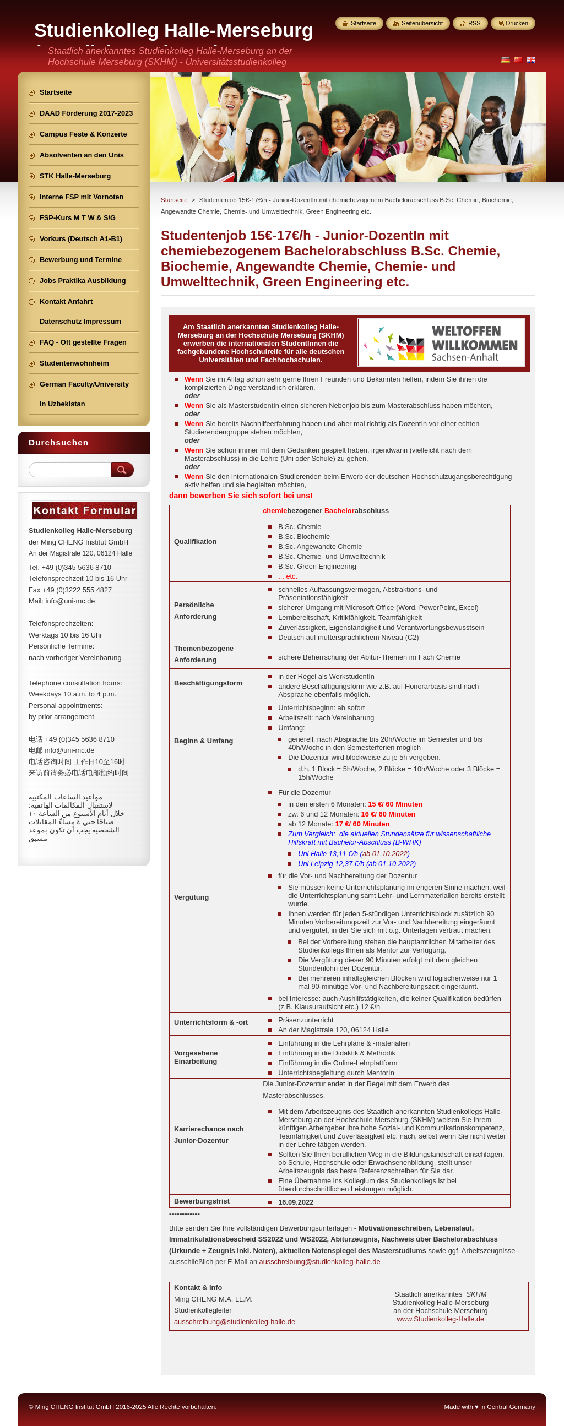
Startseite (174, 200)
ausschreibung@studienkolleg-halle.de (320, 1262)
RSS (474, 23)
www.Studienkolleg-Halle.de (441, 1319)
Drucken (517, 23)
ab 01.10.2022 (385, 854)
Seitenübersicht (422, 23)
